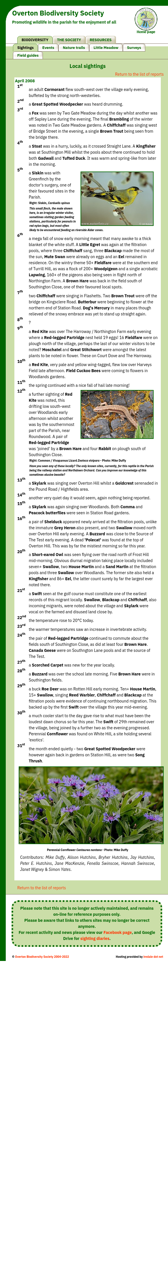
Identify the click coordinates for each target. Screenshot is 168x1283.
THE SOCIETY (69, 39)
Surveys (134, 47)
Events (48, 47)
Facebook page (118, 932)
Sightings (25, 47)
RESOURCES (101, 39)
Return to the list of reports (139, 74)
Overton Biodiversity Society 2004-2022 (42, 957)
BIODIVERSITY (35, 39)
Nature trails (74, 47)
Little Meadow (105, 47)
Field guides (28, 55)
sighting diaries (94, 938)
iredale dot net (153, 957)
